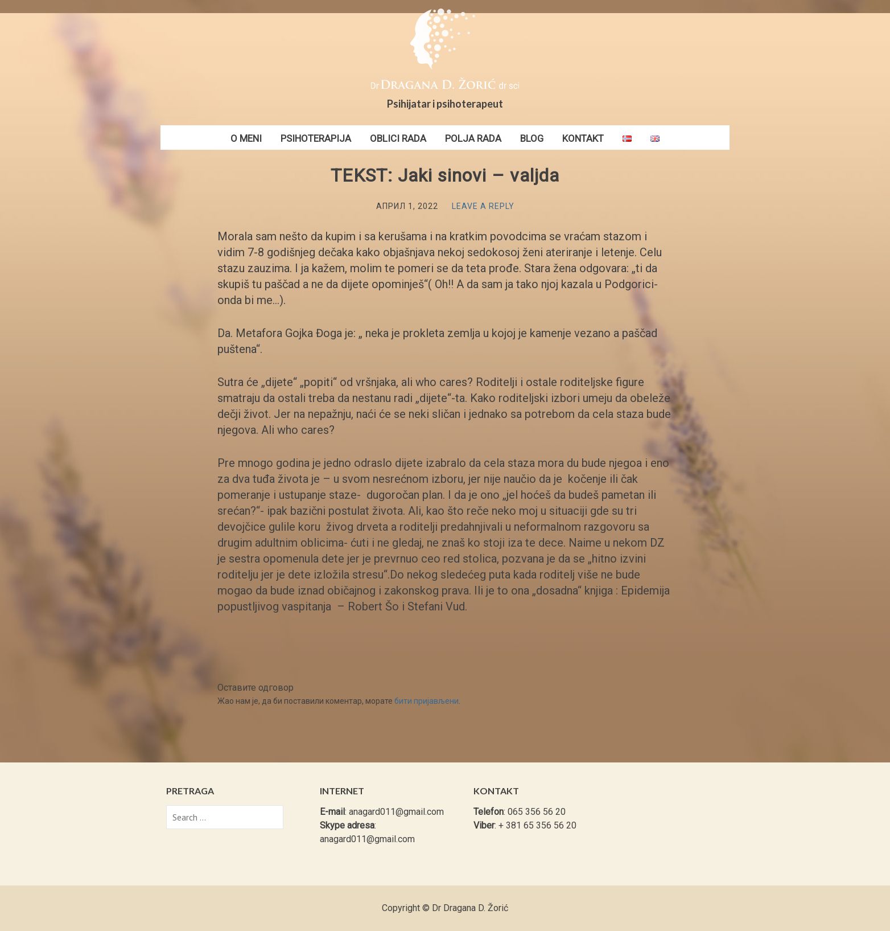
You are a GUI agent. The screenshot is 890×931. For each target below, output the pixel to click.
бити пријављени (426, 701)
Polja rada (473, 138)
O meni (246, 138)
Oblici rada (398, 138)
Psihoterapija (316, 138)
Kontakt (583, 138)
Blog (531, 138)
